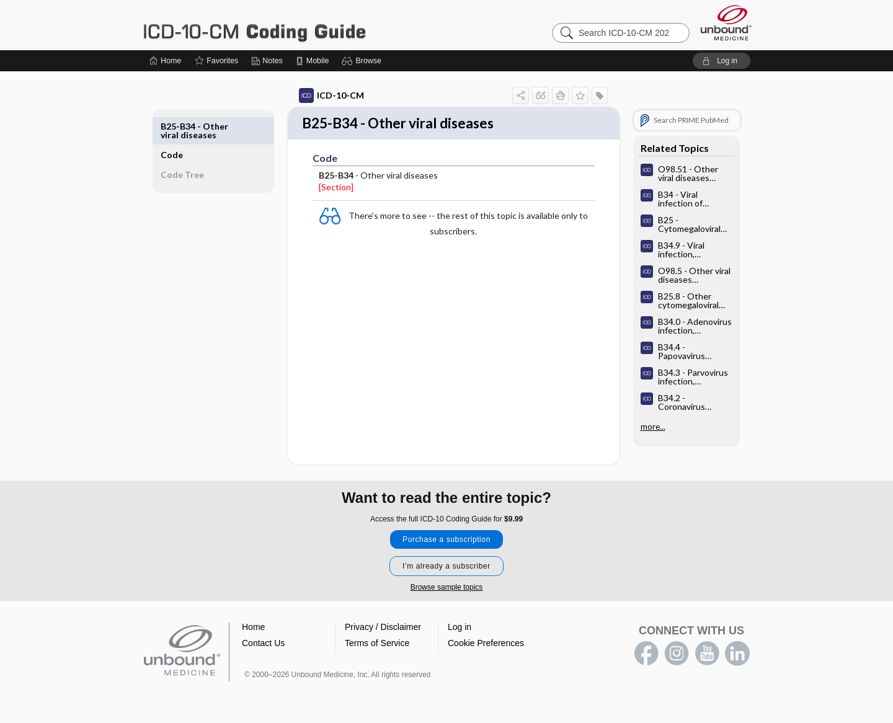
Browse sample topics (447, 588)
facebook (646, 654)
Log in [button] (459, 628)
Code (186, 126)
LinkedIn (737, 654)
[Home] (165, 60)
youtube (707, 654)
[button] (363, 60)
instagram (676, 654)
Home (253, 628)
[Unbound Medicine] (726, 22)
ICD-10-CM (317, 95)
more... (638, 427)
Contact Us (263, 644)
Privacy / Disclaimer (383, 628)
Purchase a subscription (446, 540)
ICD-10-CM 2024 (298, 24)
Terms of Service (377, 644)
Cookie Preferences (486, 644)
